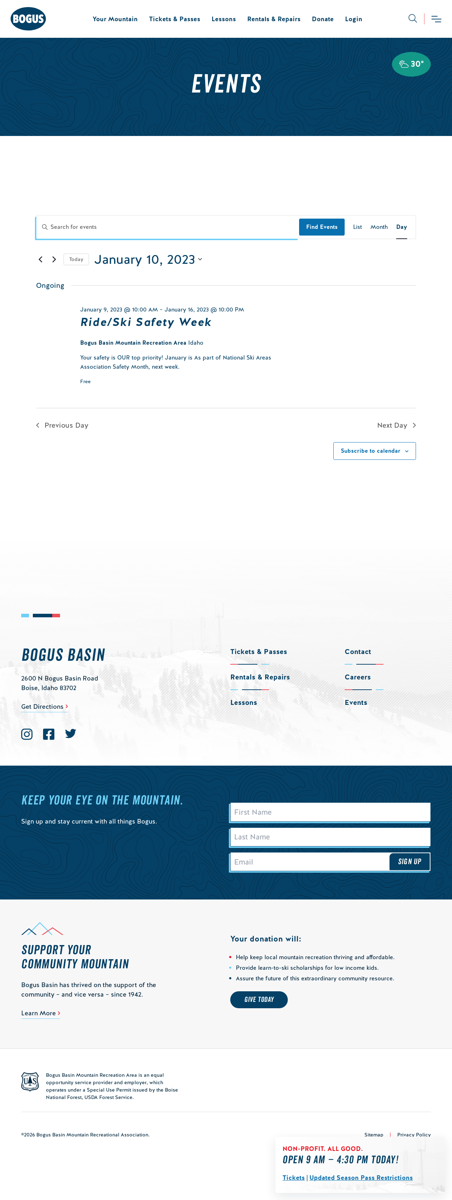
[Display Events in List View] (357, 227)
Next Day (396, 425)
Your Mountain (115, 19)
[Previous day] (40, 259)
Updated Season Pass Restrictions (361, 1178)
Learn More (38, 1017)
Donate (323, 19)
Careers (358, 677)
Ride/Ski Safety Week (146, 322)
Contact (358, 651)
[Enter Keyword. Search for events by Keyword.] (167, 227)
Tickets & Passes (174, 19)
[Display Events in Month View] (379, 227)
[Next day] (54, 259)
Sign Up (409, 865)
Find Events (322, 227)
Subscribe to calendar (370, 451)
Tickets (293, 1178)
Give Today (259, 1004)
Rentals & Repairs (274, 19)
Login (353, 19)
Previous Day (62, 425)
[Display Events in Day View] (401, 227)
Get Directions (42, 706)
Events (356, 702)
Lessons (224, 19)
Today (76, 259)
